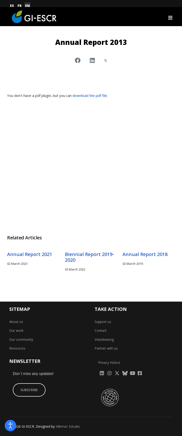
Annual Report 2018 (145, 254)
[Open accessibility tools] (10, 425)
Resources (17, 348)
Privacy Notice (109, 362)
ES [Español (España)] (12, 5)
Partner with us (106, 348)
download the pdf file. (90, 95)
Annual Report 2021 (29, 254)
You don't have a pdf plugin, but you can (57, 95)
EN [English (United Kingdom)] (27, 5)
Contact (101, 330)
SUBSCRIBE (29, 390)
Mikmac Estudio (68, 426)
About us (16, 321)
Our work (16, 330)
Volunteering (104, 339)
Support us (103, 321)
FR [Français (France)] (20, 5)
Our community (21, 339)
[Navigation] (170, 17)
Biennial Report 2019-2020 (89, 257)
